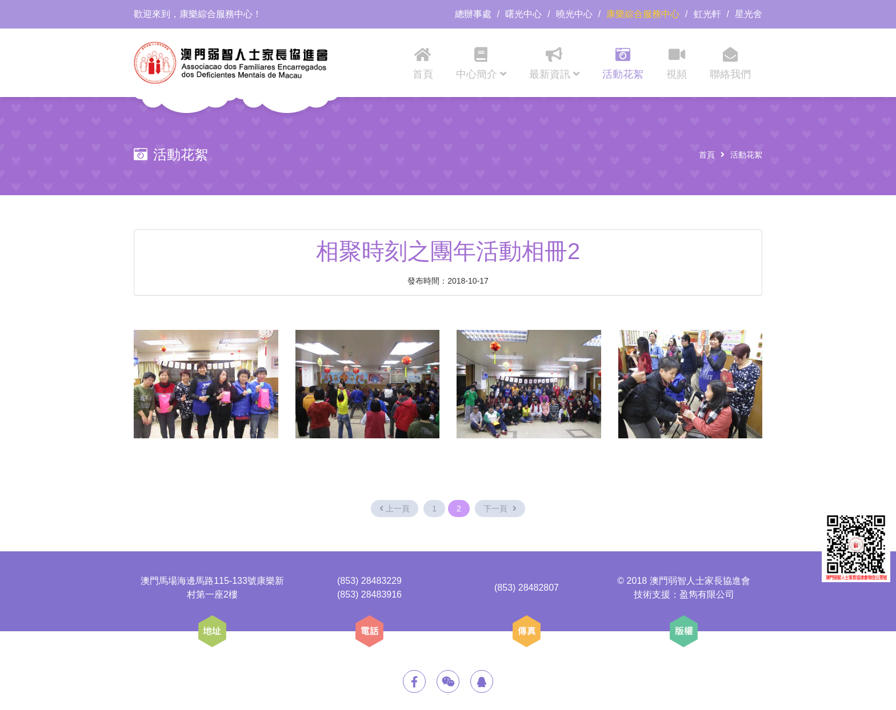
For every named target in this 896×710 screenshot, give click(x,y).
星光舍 (748, 14)
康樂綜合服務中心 (642, 14)
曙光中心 (523, 14)
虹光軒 (707, 14)
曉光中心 (574, 14)
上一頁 (394, 508)
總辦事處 (473, 14)
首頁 (707, 154)
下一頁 (500, 508)
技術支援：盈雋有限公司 (684, 594)
